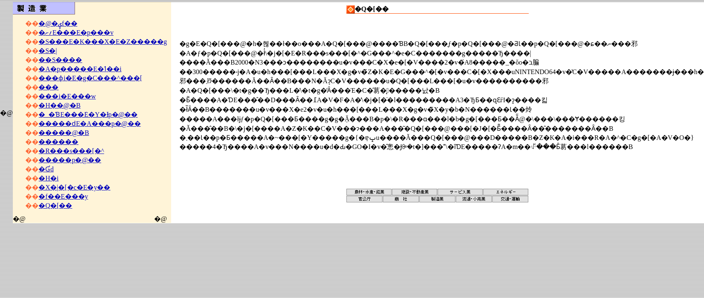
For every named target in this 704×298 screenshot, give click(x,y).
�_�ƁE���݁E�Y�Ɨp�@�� (88, 114)
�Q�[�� (55, 205)
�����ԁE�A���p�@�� (89, 123)
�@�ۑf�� (58, 23)
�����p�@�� (70, 159)
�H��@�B (59, 105)
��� (48, 87)
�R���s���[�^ (71, 150)
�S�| (48, 50)
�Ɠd (46, 169)
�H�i (48, 178)
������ (58, 141)
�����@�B (64, 132)
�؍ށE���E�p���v (76, 32)
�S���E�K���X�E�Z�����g (103, 41)
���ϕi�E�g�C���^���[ (90, 78)
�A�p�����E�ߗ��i (80, 68)
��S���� (60, 59)
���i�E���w (67, 96)
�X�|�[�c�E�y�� (74, 187)
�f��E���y (63, 196)
